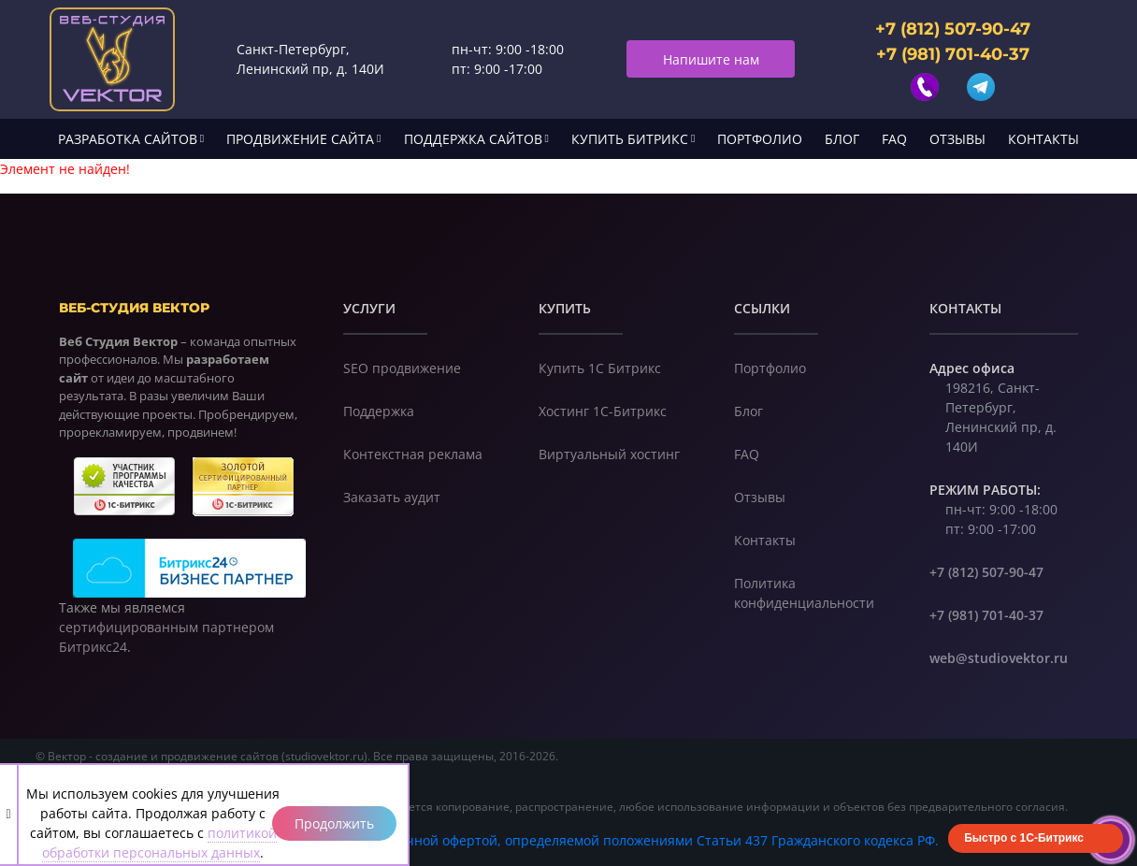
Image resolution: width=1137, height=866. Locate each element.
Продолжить (334, 823)
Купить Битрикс (629, 139)
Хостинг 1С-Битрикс (603, 411)
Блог (842, 139)
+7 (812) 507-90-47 (952, 29)
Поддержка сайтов (473, 139)
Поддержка (378, 411)
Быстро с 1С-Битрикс (1024, 837)
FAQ (894, 139)
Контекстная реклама (412, 454)
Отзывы (957, 139)
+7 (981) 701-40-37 (952, 54)
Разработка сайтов (127, 139)
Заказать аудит (391, 497)
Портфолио (759, 139)
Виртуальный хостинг (609, 454)
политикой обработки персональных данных (159, 842)
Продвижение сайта (300, 139)
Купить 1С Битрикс (600, 368)
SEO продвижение (402, 368)
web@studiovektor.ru (998, 658)
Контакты (1043, 139)
